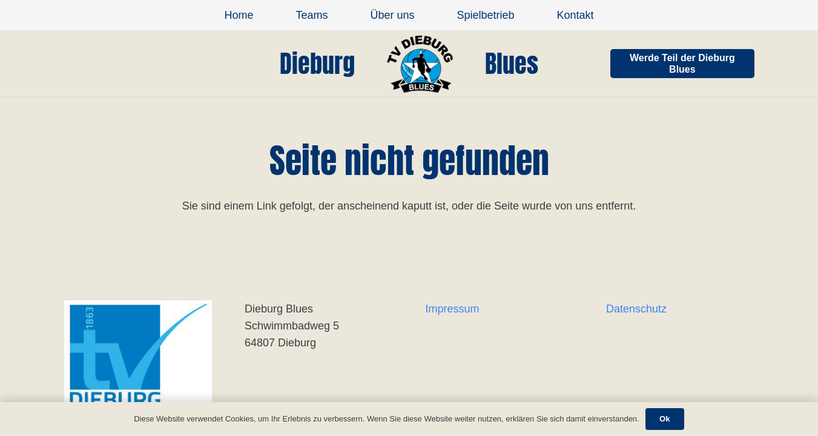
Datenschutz (636, 309)
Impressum (453, 309)
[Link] (420, 63)
